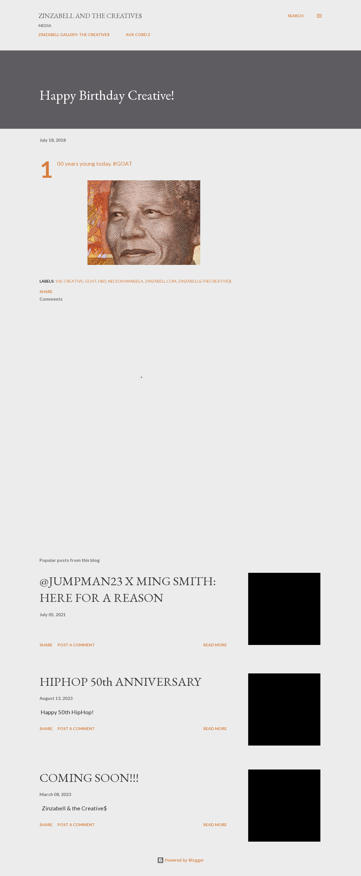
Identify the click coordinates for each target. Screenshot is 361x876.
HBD (102, 281)
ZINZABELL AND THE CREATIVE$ (90, 15)
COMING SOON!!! (89, 777)
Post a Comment (76, 644)
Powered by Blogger (180, 860)
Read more (215, 644)
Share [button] (45, 291)
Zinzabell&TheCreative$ (204, 281)
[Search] (295, 15)
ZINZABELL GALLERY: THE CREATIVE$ (73, 34)
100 (58, 281)
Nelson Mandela (125, 281)
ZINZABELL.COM (160, 281)
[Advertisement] (134, 487)
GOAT (90, 281)
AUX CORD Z (138, 34)
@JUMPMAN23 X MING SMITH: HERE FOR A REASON (127, 589)
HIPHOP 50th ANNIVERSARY (120, 681)
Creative (73, 281)
